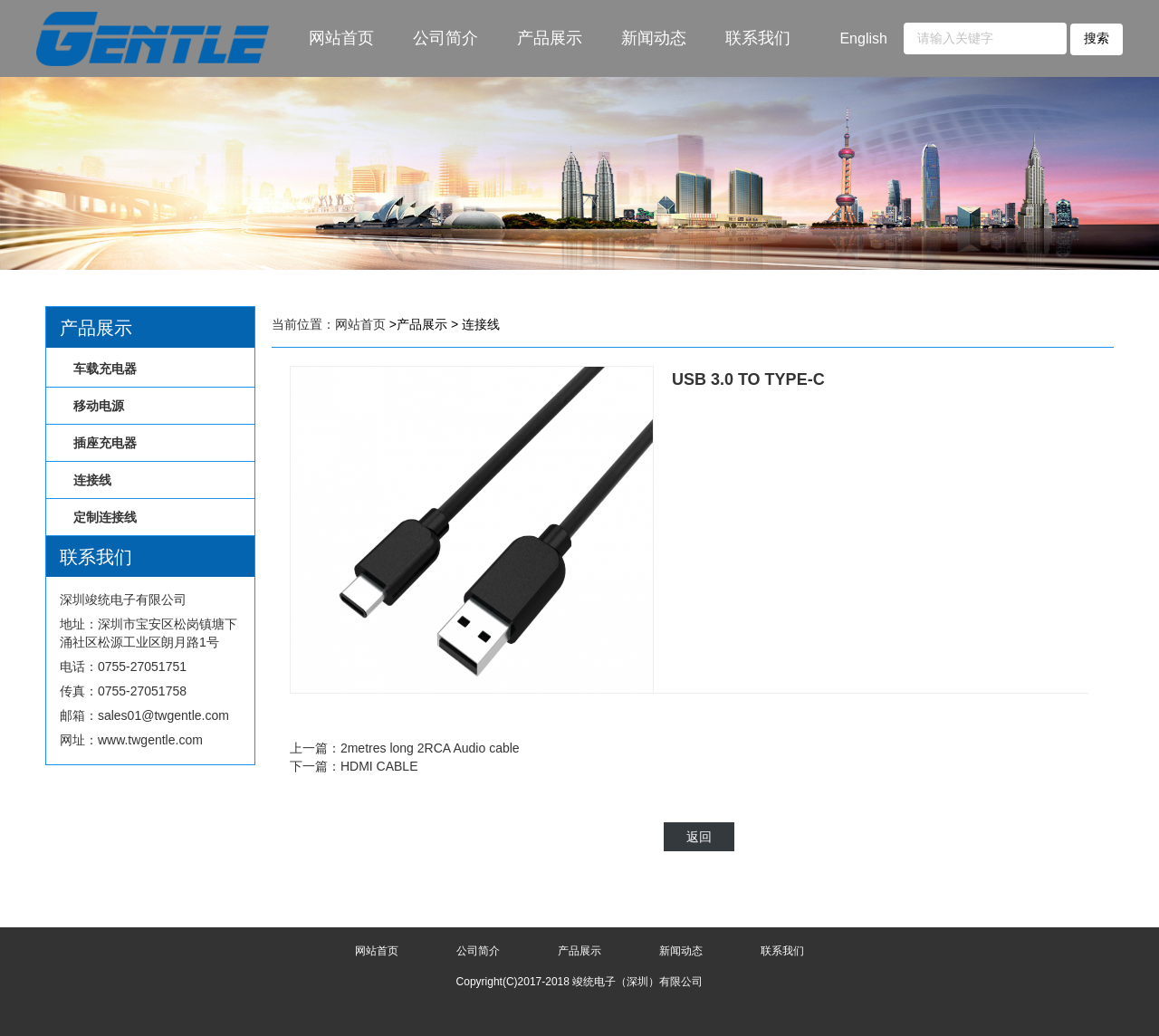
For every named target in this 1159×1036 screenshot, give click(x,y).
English (862, 38)
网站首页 (341, 38)
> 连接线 (475, 324)
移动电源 (98, 405)
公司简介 (445, 38)
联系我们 (757, 38)
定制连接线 (105, 517)
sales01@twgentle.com (163, 715)
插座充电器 (105, 443)
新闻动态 (653, 38)
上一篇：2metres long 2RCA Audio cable (405, 748)
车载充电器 (105, 368)
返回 (699, 837)
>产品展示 (418, 324)
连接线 (92, 480)
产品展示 (549, 38)
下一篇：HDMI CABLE (354, 766)
